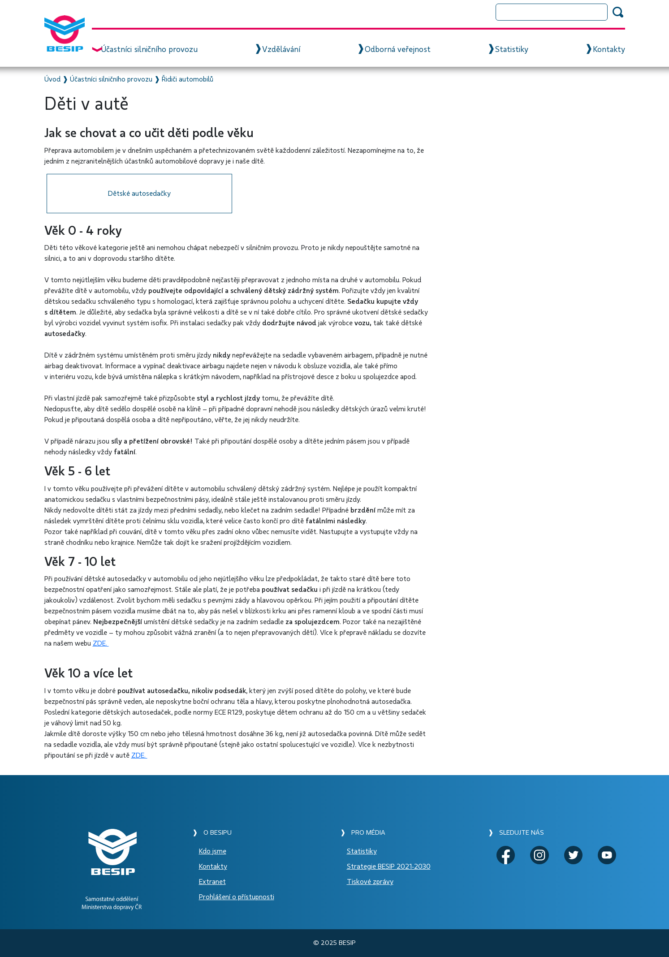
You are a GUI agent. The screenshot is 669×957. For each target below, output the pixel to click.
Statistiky (511, 50)
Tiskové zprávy (370, 881)
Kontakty (609, 50)
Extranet (212, 881)
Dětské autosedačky (139, 193)
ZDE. (101, 643)
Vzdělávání (281, 50)
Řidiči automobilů (187, 79)
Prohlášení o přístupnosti (236, 897)
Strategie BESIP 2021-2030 (389, 866)
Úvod (52, 79)
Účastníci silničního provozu (149, 50)
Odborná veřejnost (398, 50)
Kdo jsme (212, 851)
